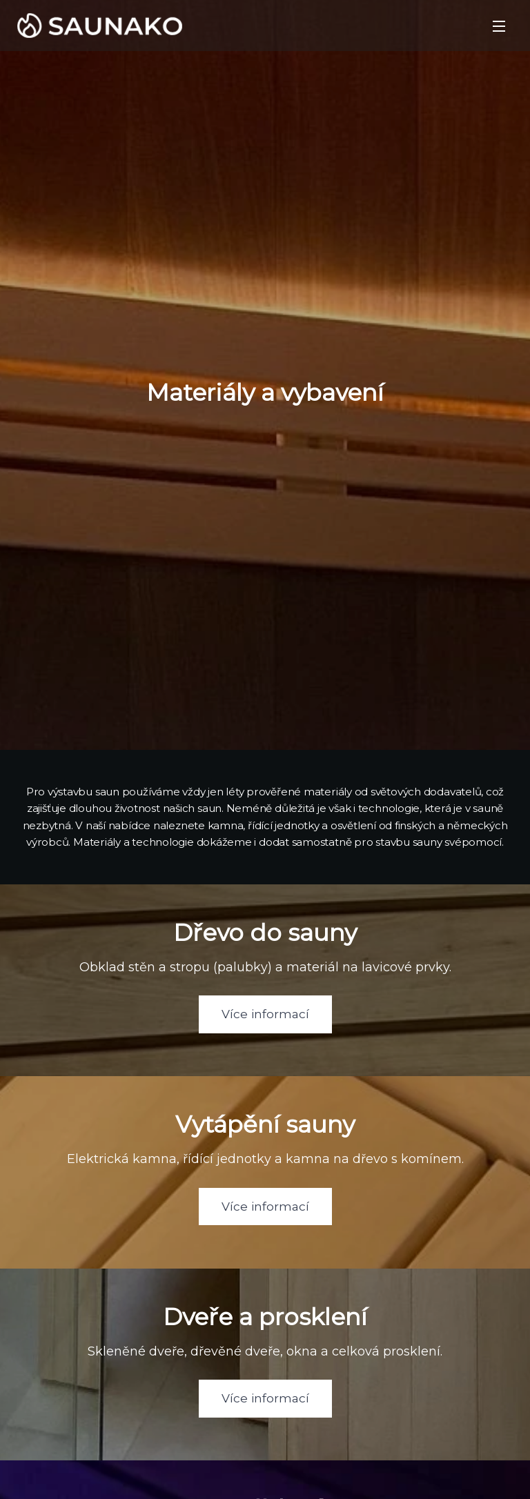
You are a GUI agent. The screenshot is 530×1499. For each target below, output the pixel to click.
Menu (499, 26)
